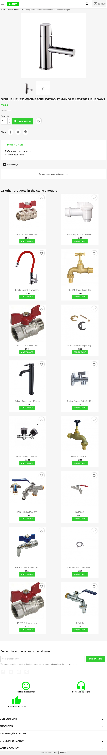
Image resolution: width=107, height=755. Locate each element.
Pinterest (25, 132)
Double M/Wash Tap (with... (27, 456)
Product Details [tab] (15, 144)
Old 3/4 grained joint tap (79, 290)
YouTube (19, 672)
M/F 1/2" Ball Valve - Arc (27, 345)
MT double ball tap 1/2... (27, 512)
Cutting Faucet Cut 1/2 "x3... (80, 401)
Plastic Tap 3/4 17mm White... (80, 234)
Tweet (18, 132)
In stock (9, 155)
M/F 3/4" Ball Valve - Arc (27, 234)
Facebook (3, 672)
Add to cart (22, 121)
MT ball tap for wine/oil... (27, 567)
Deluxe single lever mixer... (27, 401)
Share (10, 132)
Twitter (11, 672)
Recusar (63, 753)
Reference (10, 151)
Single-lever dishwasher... (27, 290)
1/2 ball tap (80, 623)
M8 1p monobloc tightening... (80, 345)
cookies (54, 753)
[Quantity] (4, 121)
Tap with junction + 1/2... (79, 456)
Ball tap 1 (79, 512)
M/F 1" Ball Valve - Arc (27, 623)
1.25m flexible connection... (79, 567)
